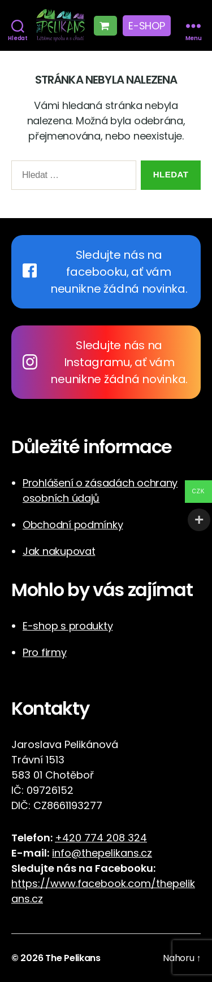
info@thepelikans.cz (102, 853)
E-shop (146, 26)
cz (37, 899)
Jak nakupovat (59, 551)
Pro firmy (45, 652)
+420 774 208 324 (101, 838)
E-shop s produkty (68, 626)
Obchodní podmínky (73, 525)
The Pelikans (73, 957)
